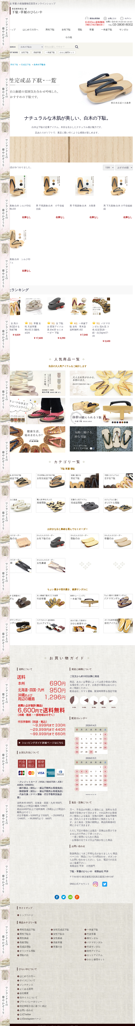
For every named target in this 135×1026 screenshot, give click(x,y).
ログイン (125, 18)
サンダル (123, 29)
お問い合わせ (26, 1010)
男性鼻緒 (24, 938)
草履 (91, 29)
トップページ (26, 915)
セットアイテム (95, 955)
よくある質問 (26, 989)
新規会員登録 (92, 18)
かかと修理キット (67, 52)
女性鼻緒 (57, 938)
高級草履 (37, 52)
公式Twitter (25, 1014)
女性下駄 (66, 29)
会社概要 (24, 993)
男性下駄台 (25, 934)
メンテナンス (26, 984)
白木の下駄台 (39, 65)
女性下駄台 (58, 934)
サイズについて (27, 980)
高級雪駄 (24, 942)
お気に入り (109, 18)
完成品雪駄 (25, 946)
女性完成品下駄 (61, 929)
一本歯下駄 (106, 29)
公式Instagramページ (30, 1018)
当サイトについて (29, 997)
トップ (12, 29)
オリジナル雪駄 (27, 951)
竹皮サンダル (93, 946)
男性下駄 (50, 29)
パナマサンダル (95, 942)
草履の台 (57, 946)
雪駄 (80, 29)
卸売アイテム (93, 951)
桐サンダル (92, 938)
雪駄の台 (24, 955)
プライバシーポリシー (31, 1001)
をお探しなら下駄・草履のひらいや (23, 10)
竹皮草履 (91, 934)
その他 (68, 37)
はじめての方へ (30, 29)
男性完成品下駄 (27, 929)
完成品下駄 (25, 65)
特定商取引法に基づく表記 (33, 1006)
